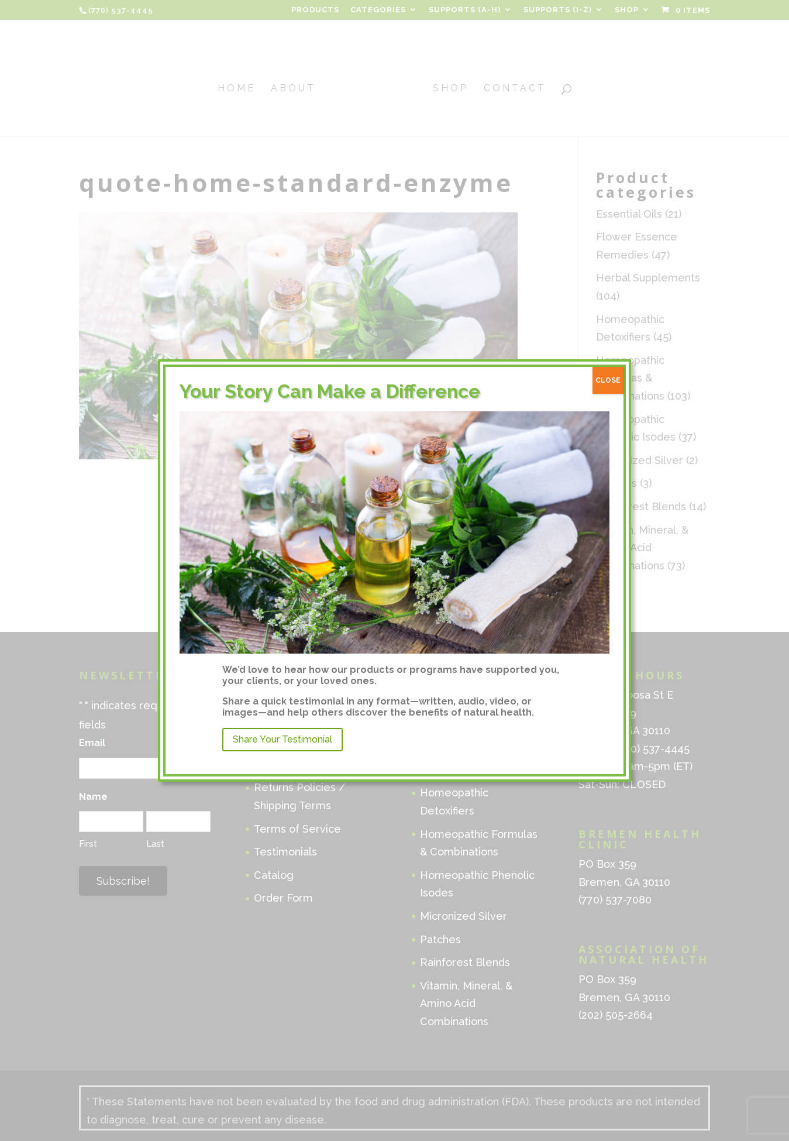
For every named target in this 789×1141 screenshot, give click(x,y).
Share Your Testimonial (282, 739)
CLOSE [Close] (608, 380)
